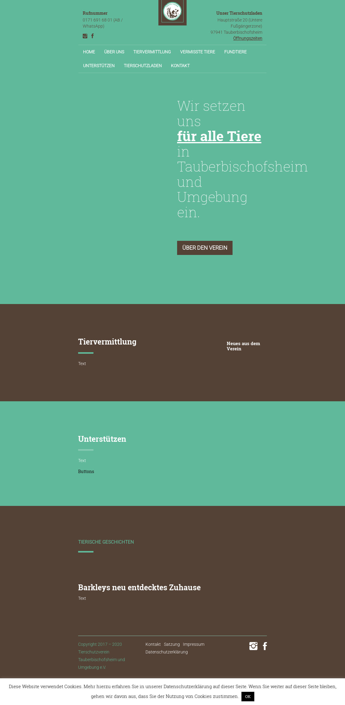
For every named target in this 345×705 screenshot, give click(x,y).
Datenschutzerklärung (167, 651)
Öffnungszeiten (247, 38)
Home (89, 51)
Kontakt (180, 65)
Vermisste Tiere (197, 51)
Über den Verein (204, 248)
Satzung (172, 644)
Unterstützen (99, 65)
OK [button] (248, 696)
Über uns (114, 51)
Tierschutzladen (143, 65)
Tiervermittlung (152, 51)
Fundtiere (235, 51)
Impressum (193, 644)
